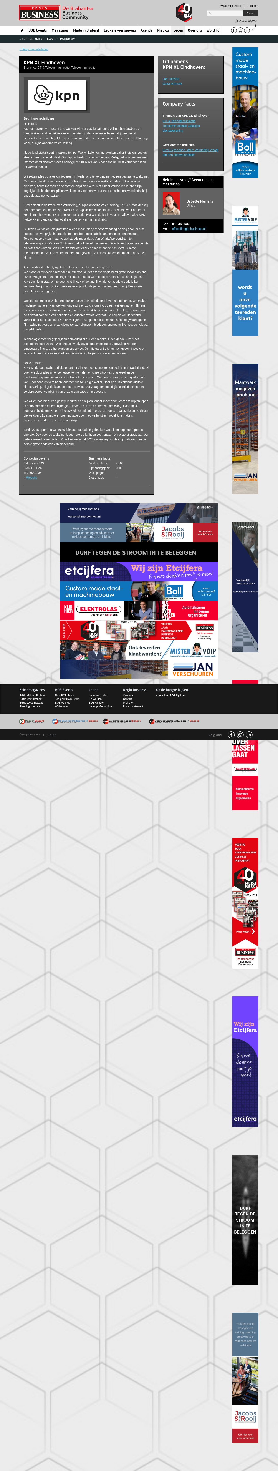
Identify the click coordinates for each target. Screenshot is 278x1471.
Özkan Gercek (172, 83)
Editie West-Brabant (31, 702)
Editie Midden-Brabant (32, 695)
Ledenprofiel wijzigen (101, 706)
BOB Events (37, 30)
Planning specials (30, 706)
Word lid (213, 30)
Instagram (240, 734)
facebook (231, 734)
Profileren (252, 5)
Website (31, 477)
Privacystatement (133, 706)
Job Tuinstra (171, 79)
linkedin (249, 734)
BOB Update (96, 702)
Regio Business (57, 12)
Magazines (60, 30)
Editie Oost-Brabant (31, 699)
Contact (127, 699)
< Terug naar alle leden (34, 49)
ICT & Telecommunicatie (179, 121)
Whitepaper (61, 706)
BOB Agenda (62, 702)
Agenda (146, 30)
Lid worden (95, 699)
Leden (178, 30)
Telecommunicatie (175, 126)
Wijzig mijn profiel (230, 5)
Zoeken (250, 13)
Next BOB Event (64, 695)
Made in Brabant (86, 30)
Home (22, 30)
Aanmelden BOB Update (170, 695)
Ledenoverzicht (97, 695)
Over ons (195, 30)
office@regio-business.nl (188, 229)
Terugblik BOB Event (67, 699)
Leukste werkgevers (120, 30)
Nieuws (163, 30)
